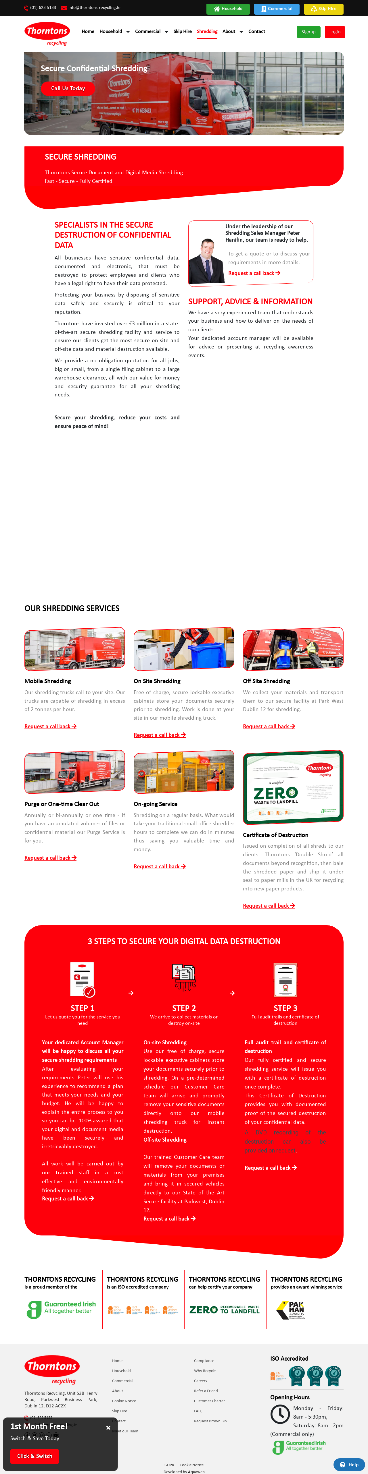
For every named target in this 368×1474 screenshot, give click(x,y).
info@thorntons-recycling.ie (90, 8)
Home (88, 31)
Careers (200, 1379)
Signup (309, 32)
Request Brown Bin (210, 1419)
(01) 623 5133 (40, 8)
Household (228, 9)
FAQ (197, 1409)
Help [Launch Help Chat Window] (354, 1464)
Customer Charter (209, 1399)
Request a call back (251, 274)
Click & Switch (35, 1456)
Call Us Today (69, 89)
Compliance (204, 1359)
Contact (256, 31)
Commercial (277, 9)
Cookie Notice (124, 1399)
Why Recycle (205, 1369)
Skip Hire (323, 9)
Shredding (207, 31)
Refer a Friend (206, 1389)
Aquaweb (196, 1469)
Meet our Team (125, 1429)
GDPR (169, 1463)
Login (335, 32)
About (229, 31)
